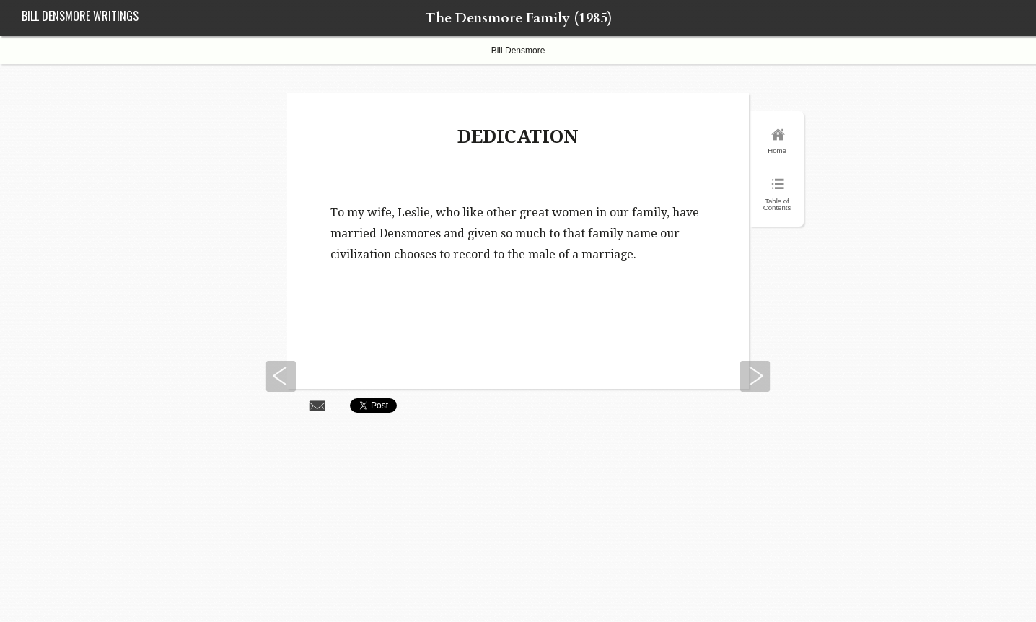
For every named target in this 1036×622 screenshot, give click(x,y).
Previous (280, 376)
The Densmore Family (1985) (518, 18)
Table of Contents (777, 204)
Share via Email (317, 405)
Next (755, 376)
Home (777, 150)
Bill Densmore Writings (80, 16)
